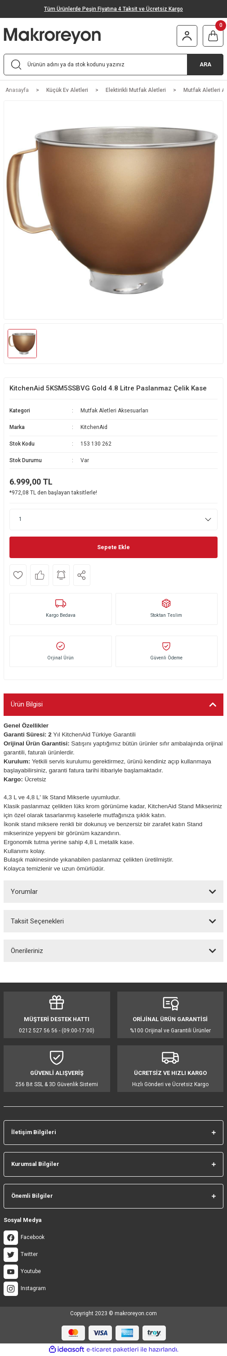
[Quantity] (113, 519)
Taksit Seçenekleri (37, 921)
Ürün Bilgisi (27, 704)
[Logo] (66, 36)
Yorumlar (24, 892)
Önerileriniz (27, 951)
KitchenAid (93, 427)
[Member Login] (187, 36)
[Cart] (213, 36)
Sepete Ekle (113, 547)
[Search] (113, 64)
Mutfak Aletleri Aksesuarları (114, 410)
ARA (205, 64)
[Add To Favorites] (18, 575)
